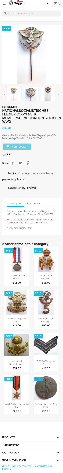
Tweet (20, 163)
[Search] (31, 13)
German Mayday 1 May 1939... (46, 406)
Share (13, 163)
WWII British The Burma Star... (17, 406)
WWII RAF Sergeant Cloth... (46, 363)
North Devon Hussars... (46, 277)
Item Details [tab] (33, 203)
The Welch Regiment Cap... (16, 320)
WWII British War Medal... (16, 277)
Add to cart (17, 147)
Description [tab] (15, 203)
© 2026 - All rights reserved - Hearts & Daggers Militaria (27, 467)
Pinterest (28, 163)
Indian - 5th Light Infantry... (46, 320)
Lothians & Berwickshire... (16, 363)
